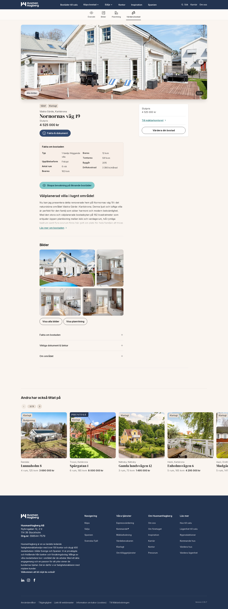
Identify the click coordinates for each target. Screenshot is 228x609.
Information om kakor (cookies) (91, 602)
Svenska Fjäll (91, 541)
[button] (81, 283)
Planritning (116, 14)
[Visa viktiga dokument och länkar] (81, 345)
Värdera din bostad (164, 130)
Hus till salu (186, 523)
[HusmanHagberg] (30, 4)
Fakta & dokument (55, 133)
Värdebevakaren (124, 541)
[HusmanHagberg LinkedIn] (22, 580)
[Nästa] (39, 406)
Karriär (193, 4)
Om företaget (155, 529)
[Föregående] (24, 406)
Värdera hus (186, 547)
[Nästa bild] (201, 62)
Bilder (103, 14)
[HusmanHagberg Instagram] (28, 580)
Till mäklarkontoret (154, 120)
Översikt (91, 14)
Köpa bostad (91, 4)
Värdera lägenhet (189, 553)
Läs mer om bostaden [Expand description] (53, 227)
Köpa (87, 523)
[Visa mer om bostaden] (81, 335)
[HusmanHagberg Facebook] (34, 580)
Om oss (203, 4)
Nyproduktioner (188, 535)
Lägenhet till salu (189, 529)
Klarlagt (53, 106)
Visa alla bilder (50, 321)
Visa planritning (75, 321)
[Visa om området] (81, 356)
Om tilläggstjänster (126, 553)
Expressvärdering (125, 523)
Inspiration (136, 4)
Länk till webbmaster (64, 602)
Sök (184, 4)
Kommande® (122, 529)
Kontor (122, 4)
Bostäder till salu (69, 4)
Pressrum (153, 553)
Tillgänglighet (45, 602)
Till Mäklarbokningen (119, 602)
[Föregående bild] (27, 62)
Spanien (152, 4)
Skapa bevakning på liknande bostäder (67, 185)
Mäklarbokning (124, 535)
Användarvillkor (28, 602)
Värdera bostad (133, 14)
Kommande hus (187, 541)
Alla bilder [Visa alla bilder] (32, 93)
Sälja (109, 4)
